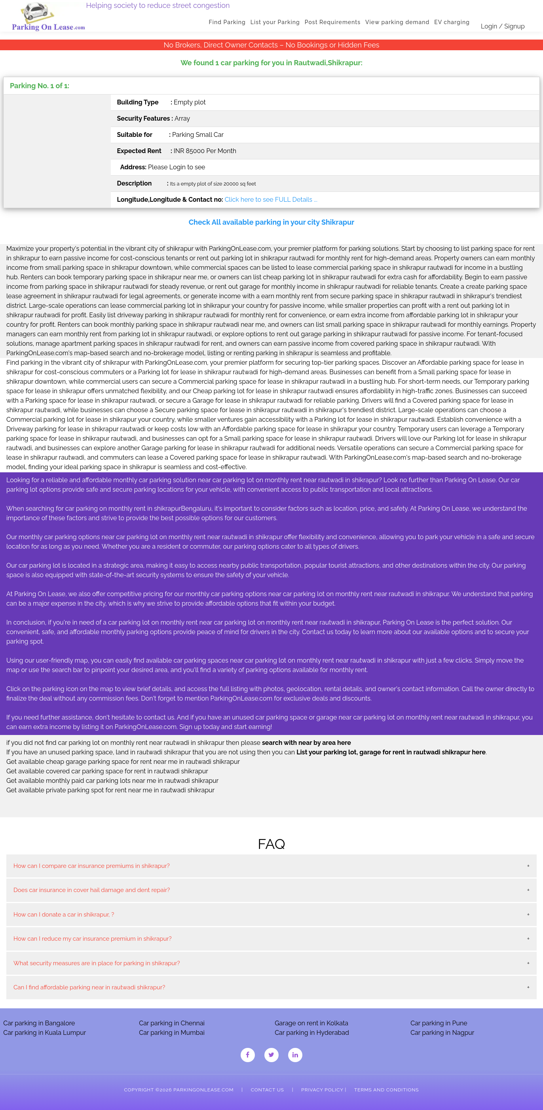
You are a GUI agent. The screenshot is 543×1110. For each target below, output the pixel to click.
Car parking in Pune (438, 1023)
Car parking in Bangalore (39, 1023)
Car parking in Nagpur (442, 1032)
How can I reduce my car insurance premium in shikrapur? (92, 938)
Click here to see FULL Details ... (271, 199)
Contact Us (267, 1090)
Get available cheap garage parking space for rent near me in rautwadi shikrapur (123, 761)
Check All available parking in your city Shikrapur (271, 222)
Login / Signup (503, 26)
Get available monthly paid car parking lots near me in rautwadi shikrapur (112, 780)
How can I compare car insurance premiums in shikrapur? (91, 865)
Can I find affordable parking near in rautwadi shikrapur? (89, 987)
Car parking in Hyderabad (312, 1032)
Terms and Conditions (386, 1090)
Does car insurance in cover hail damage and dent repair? (91, 890)
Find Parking (227, 22)
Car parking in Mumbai (172, 1032)
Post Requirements (333, 22)
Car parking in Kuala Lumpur (44, 1032)
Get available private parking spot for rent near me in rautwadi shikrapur (110, 790)
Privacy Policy (322, 1090)
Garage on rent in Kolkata (311, 1023)
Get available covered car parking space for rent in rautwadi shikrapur (107, 771)
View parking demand (397, 22)
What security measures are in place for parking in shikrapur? (96, 963)
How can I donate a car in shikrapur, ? (63, 914)
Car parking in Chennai (172, 1023)
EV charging (452, 22)
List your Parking (275, 22)
